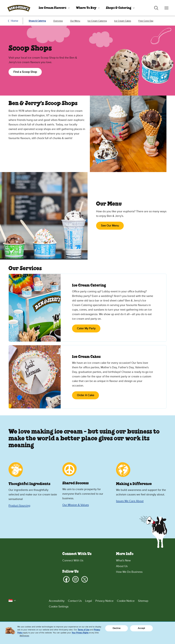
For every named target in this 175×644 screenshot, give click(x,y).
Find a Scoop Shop (25, 72)
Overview (58, 20)
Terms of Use (83, 630)
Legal (88, 601)
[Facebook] (66, 579)
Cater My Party (86, 328)
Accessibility (57, 601)
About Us (122, 566)
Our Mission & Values (75, 505)
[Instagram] (75, 579)
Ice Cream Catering (97, 20)
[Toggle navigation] (166, 8)
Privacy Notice (104, 601)
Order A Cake (85, 395)
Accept (141, 628)
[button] (12, 600)
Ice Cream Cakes (122, 20)
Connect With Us (72, 560)
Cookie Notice (126, 601)
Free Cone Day (145, 20)
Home (14, 21)
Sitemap (143, 601)
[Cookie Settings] (107, 606)
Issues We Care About (130, 501)
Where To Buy (86, 8)
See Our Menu (110, 225)
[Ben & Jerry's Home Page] (18, 8)
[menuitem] (53, 8)
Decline (116, 628)
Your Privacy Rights (80, 632)
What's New (123, 560)
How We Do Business (129, 572)
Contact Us (75, 601)
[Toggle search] (156, 8)
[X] (85, 579)
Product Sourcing (19, 505)
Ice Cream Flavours (52, 8)
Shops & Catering (118, 8)
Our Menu (75, 20)
